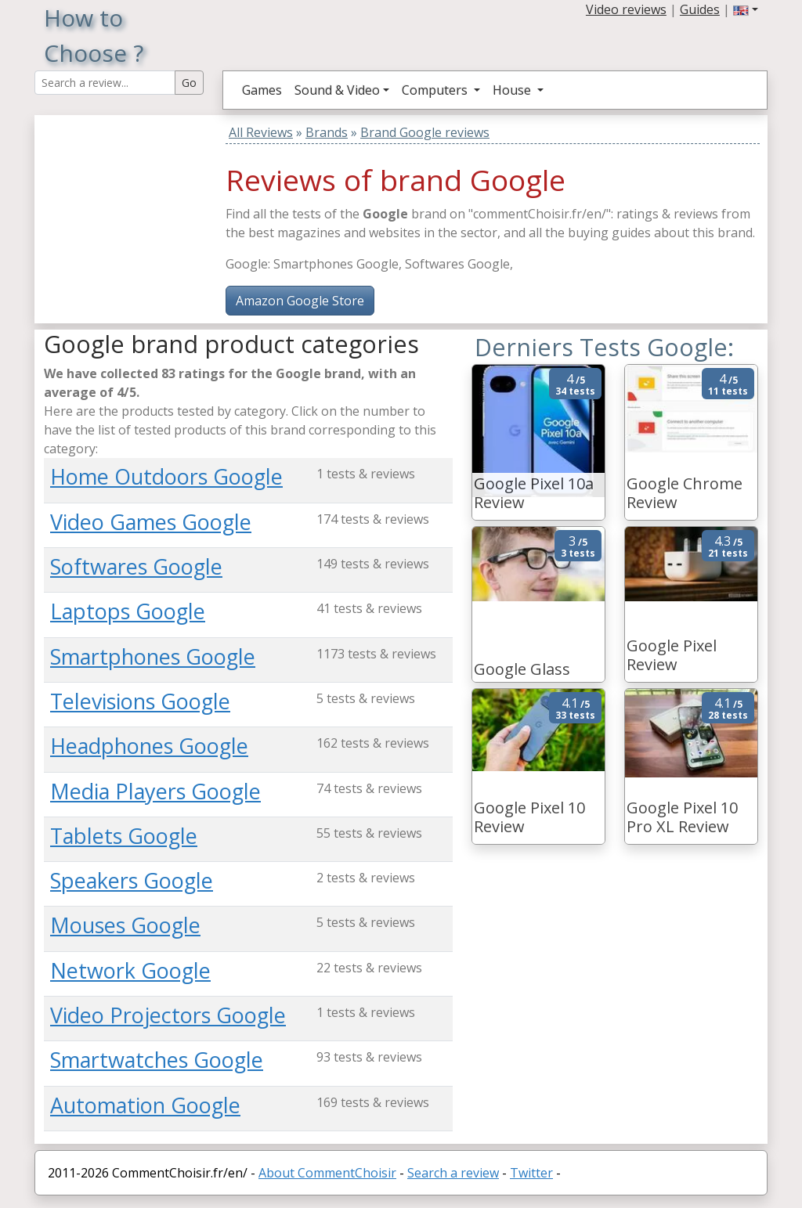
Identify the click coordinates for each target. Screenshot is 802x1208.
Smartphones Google (152, 656)
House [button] (513, 90)
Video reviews (626, 9)
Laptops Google (127, 611)
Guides (700, 9)
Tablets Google (123, 835)
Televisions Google (140, 701)
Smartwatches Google (156, 1059)
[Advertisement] (142, 213)
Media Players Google (155, 791)
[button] (745, 9)
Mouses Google (125, 925)
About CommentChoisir (327, 1172)
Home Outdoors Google (166, 476)
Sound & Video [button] (337, 90)
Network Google (130, 970)
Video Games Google (150, 521)
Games (262, 90)
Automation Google (145, 1105)
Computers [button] (436, 90)
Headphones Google (149, 745)
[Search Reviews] (104, 82)
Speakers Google (131, 880)
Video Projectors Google (168, 1015)
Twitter (531, 1172)
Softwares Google (136, 566)
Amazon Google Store (300, 300)
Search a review (453, 1172)
